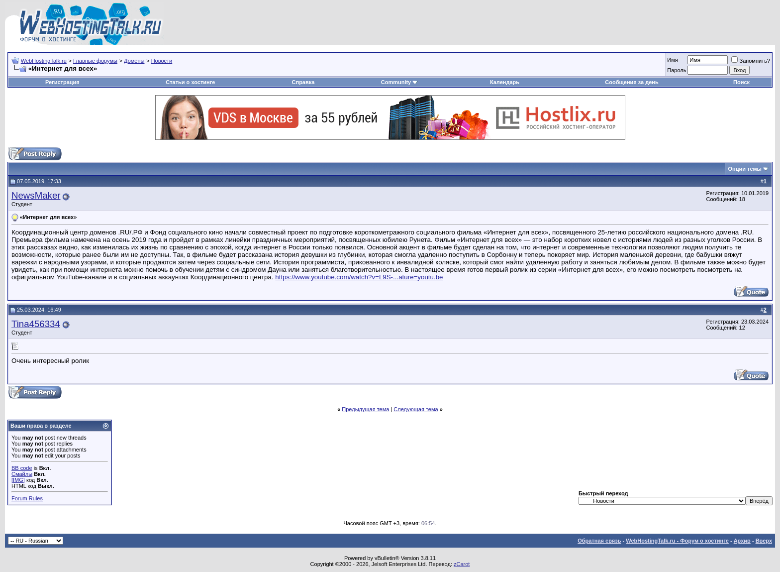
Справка (303, 82)
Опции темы (745, 169)
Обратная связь (599, 541)
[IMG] (18, 480)
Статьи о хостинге (190, 82)
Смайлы (21, 474)
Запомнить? (750, 61)
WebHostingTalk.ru (44, 61)
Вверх (764, 541)
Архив (742, 541)
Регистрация (62, 82)
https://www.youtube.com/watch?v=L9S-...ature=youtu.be (359, 277)
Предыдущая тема (365, 409)
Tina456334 (35, 324)
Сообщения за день (631, 82)
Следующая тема (415, 409)
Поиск (741, 82)
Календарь (504, 82)
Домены (134, 61)
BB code (21, 468)
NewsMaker (35, 195)
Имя (672, 60)
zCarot (462, 564)
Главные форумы (95, 61)
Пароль (676, 70)
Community (399, 82)
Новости (162, 61)
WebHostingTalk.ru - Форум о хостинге (677, 541)
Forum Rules (27, 498)
